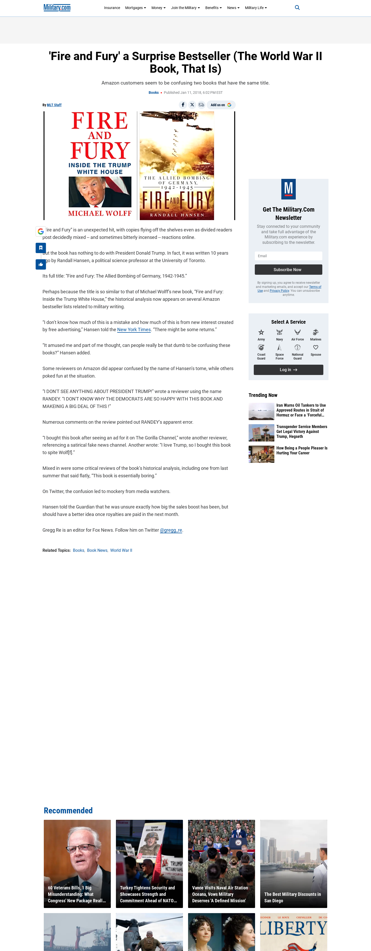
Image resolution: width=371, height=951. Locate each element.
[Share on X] (192, 105)
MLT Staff (54, 105)
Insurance (112, 8)
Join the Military (185, 8)
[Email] (201, 105)
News (233, 8)
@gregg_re (171, 530)
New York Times (134, 329)
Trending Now (263, 395)
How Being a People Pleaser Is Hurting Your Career (301, 450)
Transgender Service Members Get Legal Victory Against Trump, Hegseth (301, 431)
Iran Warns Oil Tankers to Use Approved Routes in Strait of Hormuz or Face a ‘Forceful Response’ (301, 410)
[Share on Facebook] (183, 105)
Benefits (213, 8)
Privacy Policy (279, 291)
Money (158, 8)
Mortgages (135, 8)
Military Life (256, 8)
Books (154, 92)
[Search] (297, 8)
